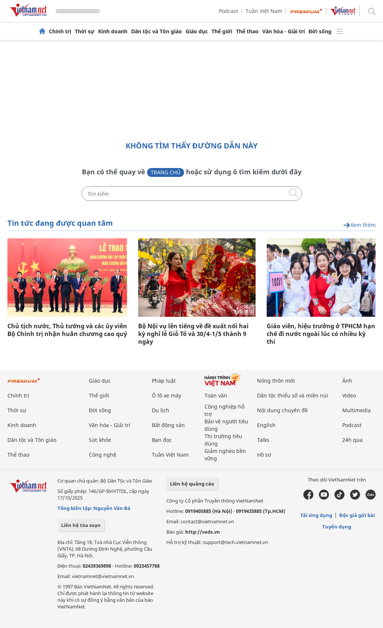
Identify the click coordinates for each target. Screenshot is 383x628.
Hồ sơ (264, 454)
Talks (263, 439)
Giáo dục (197, 31)
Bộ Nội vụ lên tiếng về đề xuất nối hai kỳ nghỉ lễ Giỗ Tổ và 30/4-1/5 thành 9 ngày (193, 334)
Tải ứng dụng (316, 515)
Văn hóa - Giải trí (283, 31)
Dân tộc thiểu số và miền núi (292, 395)
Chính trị (60, 31)
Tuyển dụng (336, 526)
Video (349, 395)
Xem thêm (359, 225)
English (266, 425)
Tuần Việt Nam (264, 10)
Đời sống (320, 31)
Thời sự (84, 31)
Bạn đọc (162, 439)
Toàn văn (215, 395)
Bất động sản (168, 425)
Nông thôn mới (276, 380)
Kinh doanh (112, 31)
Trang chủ (165, 172)
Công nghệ (102, 454)
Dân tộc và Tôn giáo (156, 31)
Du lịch (160, 410)
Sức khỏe (100, 439)
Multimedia (356, 410)
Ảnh (347, 380)
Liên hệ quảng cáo (192, 483)
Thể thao (247, 31)
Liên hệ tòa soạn (81, 525)
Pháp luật (164, 380)
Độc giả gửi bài (357, 515)
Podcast (228, 10)
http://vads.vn (202, 531)
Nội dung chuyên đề (282, 410)
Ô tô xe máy (166, 395)
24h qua (352, 439)
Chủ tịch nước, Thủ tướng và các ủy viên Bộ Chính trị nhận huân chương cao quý (67, 330)
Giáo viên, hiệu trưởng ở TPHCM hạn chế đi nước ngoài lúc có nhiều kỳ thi (321, 334)
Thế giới (222, 31)
